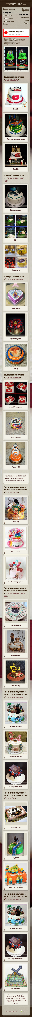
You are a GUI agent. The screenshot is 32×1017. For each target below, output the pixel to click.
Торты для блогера (11, 79)
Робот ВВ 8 (16, 467)
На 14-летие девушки (15, 582)
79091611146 (19, 478)
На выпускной (16, 625)
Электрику (16, 270)
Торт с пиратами (15, 726)
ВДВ (16, 240)
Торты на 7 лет (10, 798)
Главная (27, 20)
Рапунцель (16, 308)
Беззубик (15, 857)
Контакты (26, 23)
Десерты (5, 24)
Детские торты (7, 16)
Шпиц (16, 368)
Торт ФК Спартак (15, 407)
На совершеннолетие (15, 786)
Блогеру (16, 522)
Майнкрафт (15, 989)
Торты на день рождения (14, 279)
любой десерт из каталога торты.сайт (16, 999)
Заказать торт (25, 17)
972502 (23, 1011)
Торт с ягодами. (16, 338)
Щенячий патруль (15, 756)
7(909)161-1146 (11, 1002)
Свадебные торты (8, 18)
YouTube (16, 109)
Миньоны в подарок (16, 888)
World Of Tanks (15, 827)
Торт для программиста (16, 139)
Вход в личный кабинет (11, 1011)
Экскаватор (15, 685)
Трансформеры (15, 437)
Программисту (15, 210)
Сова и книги (15, 655)
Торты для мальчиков (12, 377)
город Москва (8, 12)
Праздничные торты (8, 21)
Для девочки (15, 552)
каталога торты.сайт (15, 477)
